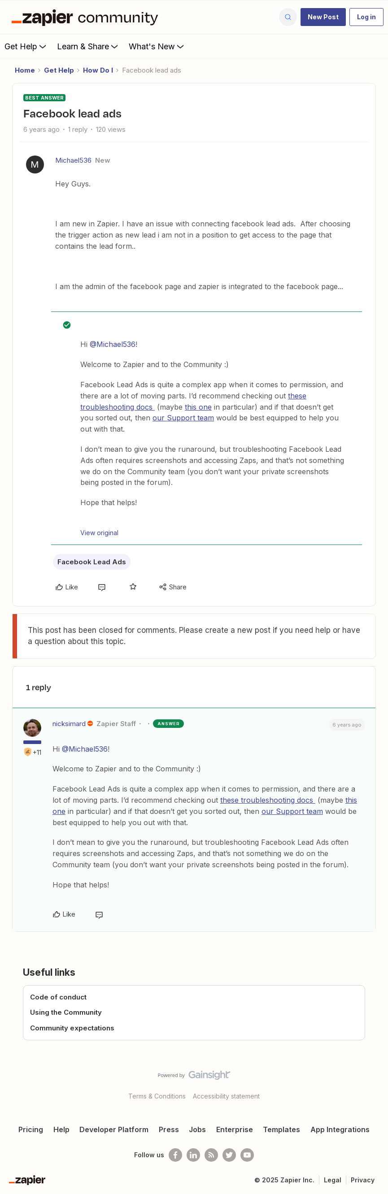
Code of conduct (58, 997)
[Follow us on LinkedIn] (193, 1155)
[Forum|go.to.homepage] (87, 17)
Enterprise (234, 1129)
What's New (157, 46)
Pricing (30, 1129)
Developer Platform (113, 1129)
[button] (323, 17)
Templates (281, 1129)
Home (25, 70)
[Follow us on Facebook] (175, 1155)
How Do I (98, 70)
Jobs (197, 1129)
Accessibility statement (226, 1096)
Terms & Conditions (157, 1096)
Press (169, 1129)
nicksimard (69, 723)
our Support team (183, 417)
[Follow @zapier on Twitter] (229, 1155)
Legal (332, 1180)
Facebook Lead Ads (91, 562)
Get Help (26, 46)
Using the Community (66, 1012)
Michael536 (73, 160)
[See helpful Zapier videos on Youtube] (247, 1155)
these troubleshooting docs (267, 800)
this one (198, 406)
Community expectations (72, 1028)
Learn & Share (88, 46)
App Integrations (340, 1129)
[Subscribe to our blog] (211, 1155)
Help (61, 1129)
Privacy (363, 1180)
